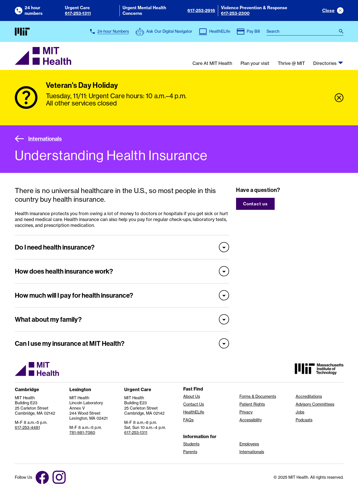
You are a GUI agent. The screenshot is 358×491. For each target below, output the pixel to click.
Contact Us (193, 404)
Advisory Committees (315, 404)
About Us (191, 396)
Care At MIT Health (212, 63)
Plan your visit (255, 63)
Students (191, 444)
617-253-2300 (235, 13)
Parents (190, 452)
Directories (324, 63)
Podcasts (304, 420)
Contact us (255, 203)
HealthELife (193, 412)
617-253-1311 (78, 13)
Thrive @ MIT (291, 63)
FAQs (188, 420)
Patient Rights (252, 404)
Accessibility (250, 420)
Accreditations (309, 396)
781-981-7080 (82, 432)
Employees (249, 444)
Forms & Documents (257, 396)
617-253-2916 (201, 10)
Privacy (246, 412)
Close (328, 10)
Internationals (38, 138)
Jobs (300, 412)
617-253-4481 (27, 427)
